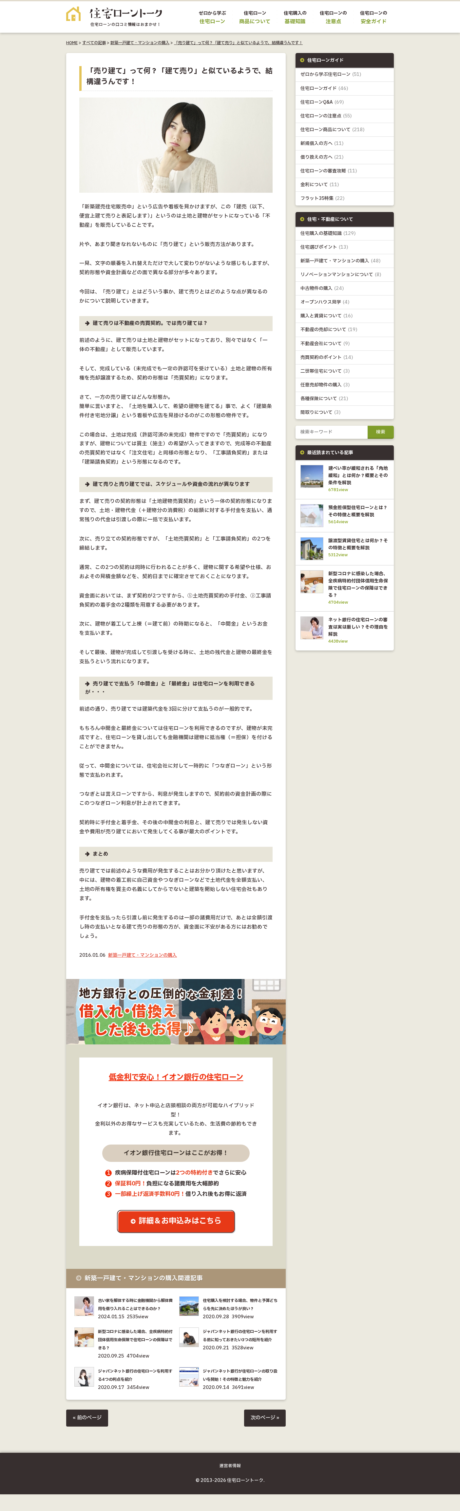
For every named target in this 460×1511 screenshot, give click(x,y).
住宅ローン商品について (332, 129)
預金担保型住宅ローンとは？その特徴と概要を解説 (357, 515)
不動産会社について (325, 343)
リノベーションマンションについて (340, 274)
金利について (319, 184)
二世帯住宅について (325, 371)
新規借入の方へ (322, 143)
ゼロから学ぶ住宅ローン (330, 74)
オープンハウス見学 (325, 302)
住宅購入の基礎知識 (328, 233)
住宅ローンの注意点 (326, 116)
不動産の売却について (328, 329)
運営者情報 (230, 1482)
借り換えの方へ (322, 157)
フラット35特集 (322, 198)
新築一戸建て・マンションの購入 (139, 43)
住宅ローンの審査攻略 (328, 171)
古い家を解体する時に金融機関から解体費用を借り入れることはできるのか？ (134, 1308)
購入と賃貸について (326, 315)
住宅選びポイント (324, 247)
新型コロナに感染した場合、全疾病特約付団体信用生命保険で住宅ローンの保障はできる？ (134, 1348)
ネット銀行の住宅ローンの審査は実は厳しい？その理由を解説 (357, 639)
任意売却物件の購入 (325, 385)
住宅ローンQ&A (322, 102)
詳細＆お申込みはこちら (181, 1221)
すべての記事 (94, 43)
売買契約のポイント (326, 357)
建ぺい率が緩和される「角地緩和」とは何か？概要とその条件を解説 (357, 475)
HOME (72, 43)
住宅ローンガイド (324, 88)
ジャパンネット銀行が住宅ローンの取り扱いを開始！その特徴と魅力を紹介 (239, 1387)
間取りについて (320, 412)
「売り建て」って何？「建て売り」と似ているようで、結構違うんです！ (238, 43)
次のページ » (264, 1434)
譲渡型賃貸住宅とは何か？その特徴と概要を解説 (357, 553)
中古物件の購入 (322, 288)
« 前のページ (88, 1434)
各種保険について (324, 398)
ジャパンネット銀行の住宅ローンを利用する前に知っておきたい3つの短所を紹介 (239, 1348)
